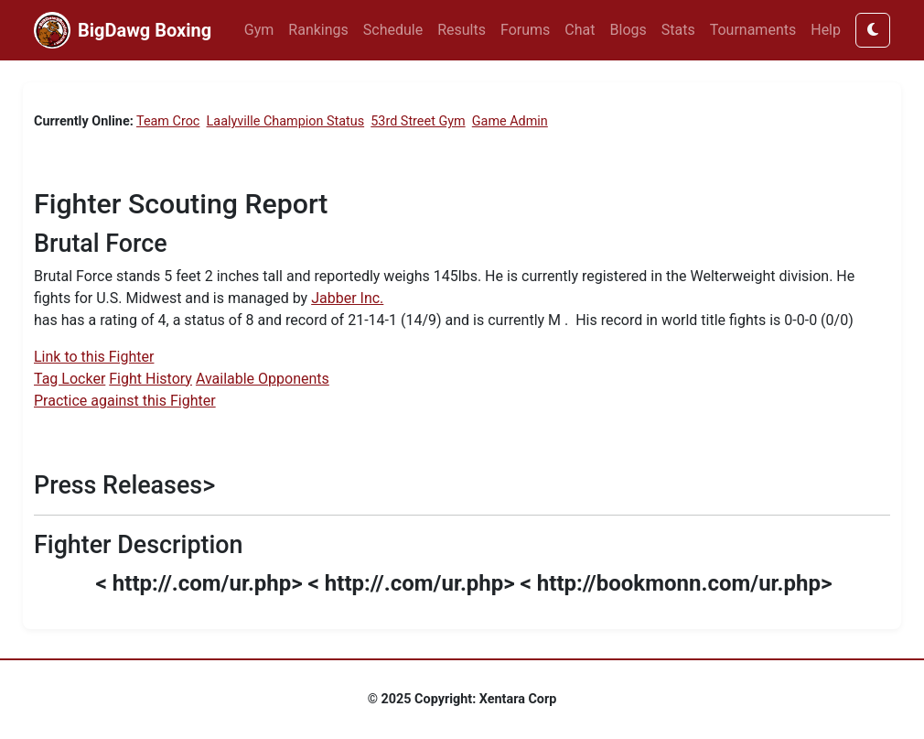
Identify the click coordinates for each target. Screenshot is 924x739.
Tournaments (753, 29)
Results (461, 29)
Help (826, 29)
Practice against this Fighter (125, 400)
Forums (525, 29)
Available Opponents (262, 378)
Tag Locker (69, 378)
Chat (579, 29)
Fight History (150, 378)
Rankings (318, 29)
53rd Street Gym (418, 121)
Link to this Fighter (94, 356)
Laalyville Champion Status (286, 121)
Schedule (393, 29)
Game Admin (510, 121)
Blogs (628, 29)
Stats (678, 29)
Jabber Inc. (347, 298)
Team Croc (167, 121)
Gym (259, 29)
